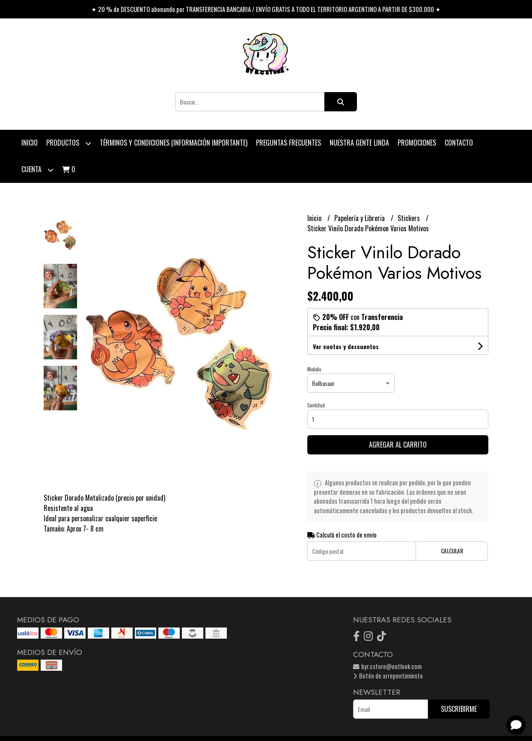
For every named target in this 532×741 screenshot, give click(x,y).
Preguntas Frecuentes (288, 142)
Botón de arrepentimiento (388, 675)
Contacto (459, 142)
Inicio (29, 142)
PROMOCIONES (417, 142)
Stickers (410, 218)
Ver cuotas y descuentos (346, 346)
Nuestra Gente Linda (359, 142)
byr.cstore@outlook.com (387, 666)
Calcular (452, 551)
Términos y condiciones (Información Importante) (173, 142)
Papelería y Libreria (360, 218)
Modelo (314, 369)
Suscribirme (459, 709)
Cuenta (37, 170)
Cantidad (316, 405)
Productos (68, 143)
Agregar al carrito (398, 444)
